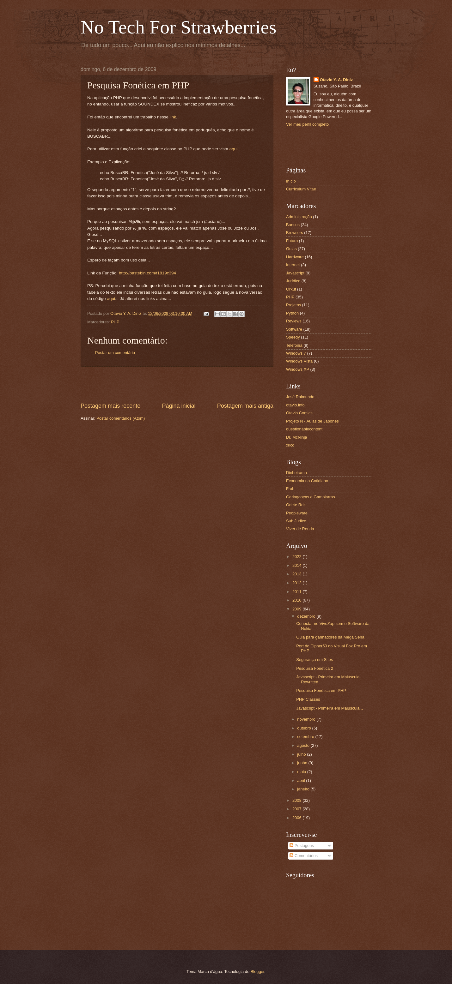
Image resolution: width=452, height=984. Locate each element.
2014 (297, 565)
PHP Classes (308, 699)
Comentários (304, 855)
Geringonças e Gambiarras (310, 497)
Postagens (302, 845)
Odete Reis (296, 504)
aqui (233, 149)
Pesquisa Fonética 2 (314, 668)
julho (302, 754)
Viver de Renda (300, 528)
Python (292, 313)
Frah (290, 488)
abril (301, 780)
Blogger (258, 971)
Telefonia (294, 345)
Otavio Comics (299, 413)
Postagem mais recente (110, 406)
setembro (306, 736)
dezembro (306, 616)
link (173, 117)
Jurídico (293, 281)
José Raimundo (300, 396)
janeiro (303, 789)
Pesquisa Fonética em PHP (321, 690)
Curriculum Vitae (301, 189)
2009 (297, 609)
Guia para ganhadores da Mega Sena (330, 637)
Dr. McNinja (296, 437)
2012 (297, 582)
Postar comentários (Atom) (120, 418)
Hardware (295, 257)
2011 (297, 591)
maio (302, 771)
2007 (297, 809)
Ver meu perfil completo (307, 124)
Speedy (293, 337)
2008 (297, 800)
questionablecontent (304, 429)
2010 (297, 600)
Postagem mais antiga (245, 406)
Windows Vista (299, 361)
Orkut (291, 289)
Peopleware (297, 513)
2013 (297, 574)
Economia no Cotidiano (307, 480)
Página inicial (178, 406)
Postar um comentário (115, 352)
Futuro (292, 240)
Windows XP (297, 369)
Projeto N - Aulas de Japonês (312, 421)
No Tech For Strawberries (179, 27)
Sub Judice (296, 521)
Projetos (293, 305)
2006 (297, 817)
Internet (293, 264)
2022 (297, 556)
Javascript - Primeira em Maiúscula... (329, 708)
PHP (115, 322)
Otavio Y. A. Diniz (336, 79)
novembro (306, 719)
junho (302, 762)
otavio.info (295, 405)
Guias (291, 248)
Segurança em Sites (314, 659)
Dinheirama (296, 472)
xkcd (290, 445)
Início (291, 181)
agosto (303, 745)
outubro (304, 728)
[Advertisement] (177, 384)
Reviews (294, 321)
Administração (299, 216)
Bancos (293, 224)
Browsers (294, 232)
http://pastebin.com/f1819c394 (147, 273)
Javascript (295, 273)
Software (294, 329)
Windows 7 (296, 353)
